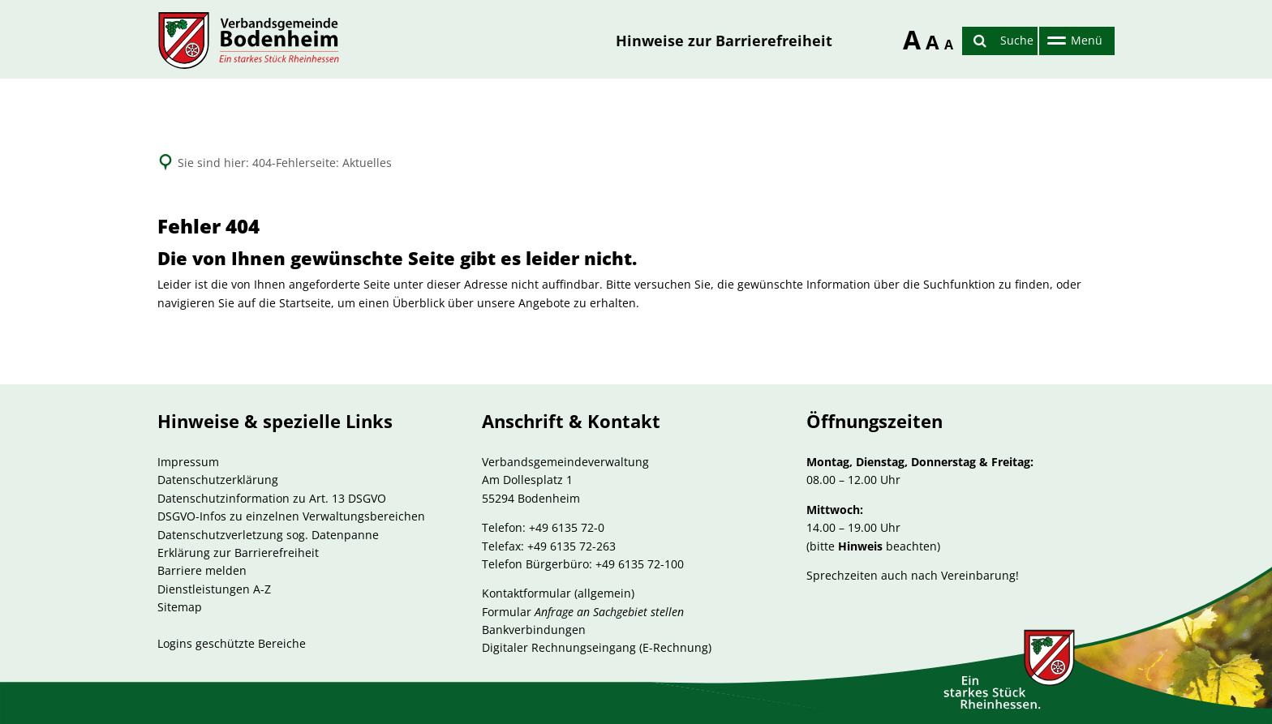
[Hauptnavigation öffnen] (1072, 41)
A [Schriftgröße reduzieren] (948, 45)
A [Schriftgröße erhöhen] (906, 37)
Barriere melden (202, 570)
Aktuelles (367, 162)
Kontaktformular (526, 593)
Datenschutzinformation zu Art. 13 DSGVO (271, 498)
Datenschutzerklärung (217, 479)
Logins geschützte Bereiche (231, 643)
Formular (583, 611)
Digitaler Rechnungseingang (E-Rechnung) (596, 647)
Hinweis (860, 546)
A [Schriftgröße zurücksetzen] (929, 42)
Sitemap (179, 607)
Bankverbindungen (534, 629)
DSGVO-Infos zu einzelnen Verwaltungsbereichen (291, 516)
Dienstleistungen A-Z (214, 589)
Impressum (188, 461)
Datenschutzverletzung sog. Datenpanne (268, 534)
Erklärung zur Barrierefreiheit (238, 552)
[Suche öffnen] (1000, 41)
